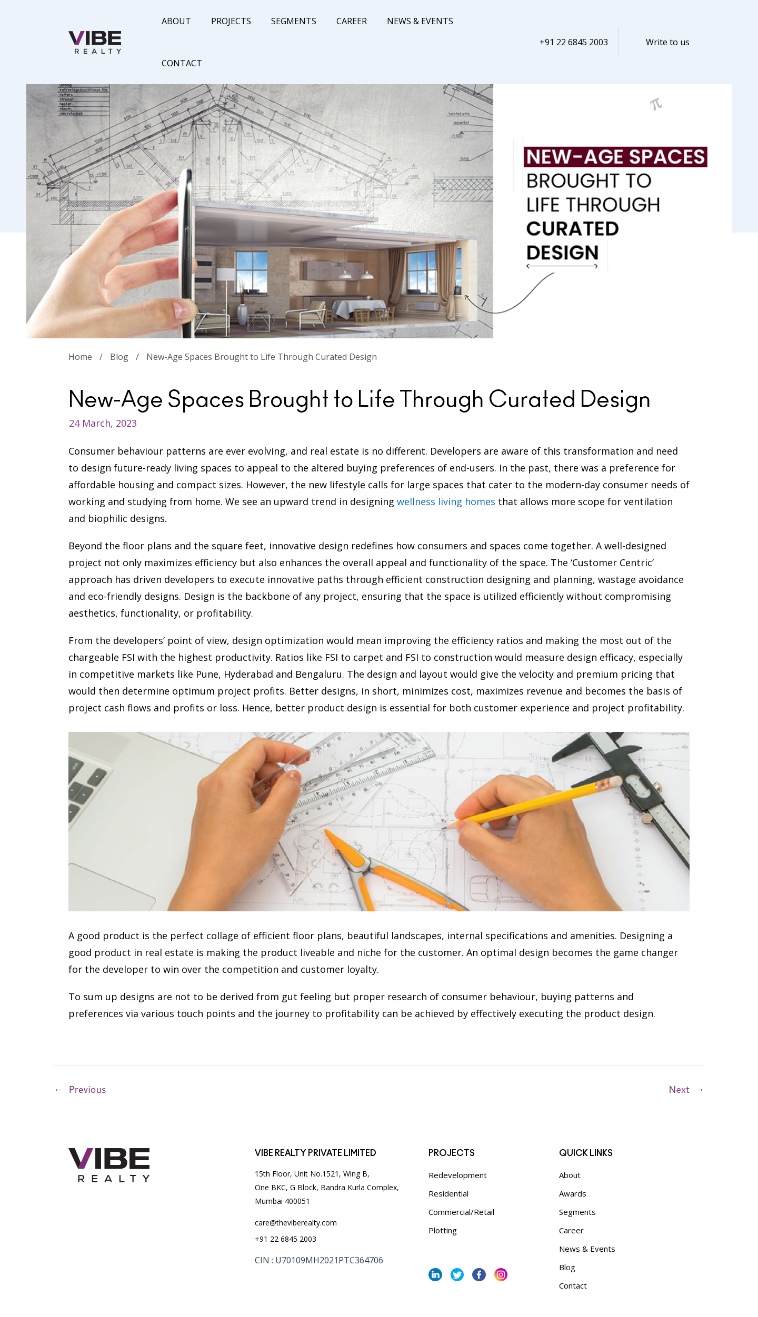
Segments (285, 21)
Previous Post (58, 1047)
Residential (448, 1151)
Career (340, 21)
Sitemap (212, 1296)
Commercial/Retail (461, 1169)
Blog (119, 314)
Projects (226, 21)
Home (80, 314)
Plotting (442, 1188)
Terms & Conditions (157, 1296)
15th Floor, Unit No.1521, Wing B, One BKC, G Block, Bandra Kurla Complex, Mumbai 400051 (327, 1145)
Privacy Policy (91, 1296)
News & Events (406, 21)
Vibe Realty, (437, 1296)
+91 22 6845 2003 (574, 21)
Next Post (699, 1047)
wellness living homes (446, 459)
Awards (572, 1151)
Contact (476, 21)
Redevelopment (457, 1133)
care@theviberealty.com (296, 1180)
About (175, 21)
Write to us (668, 21)
